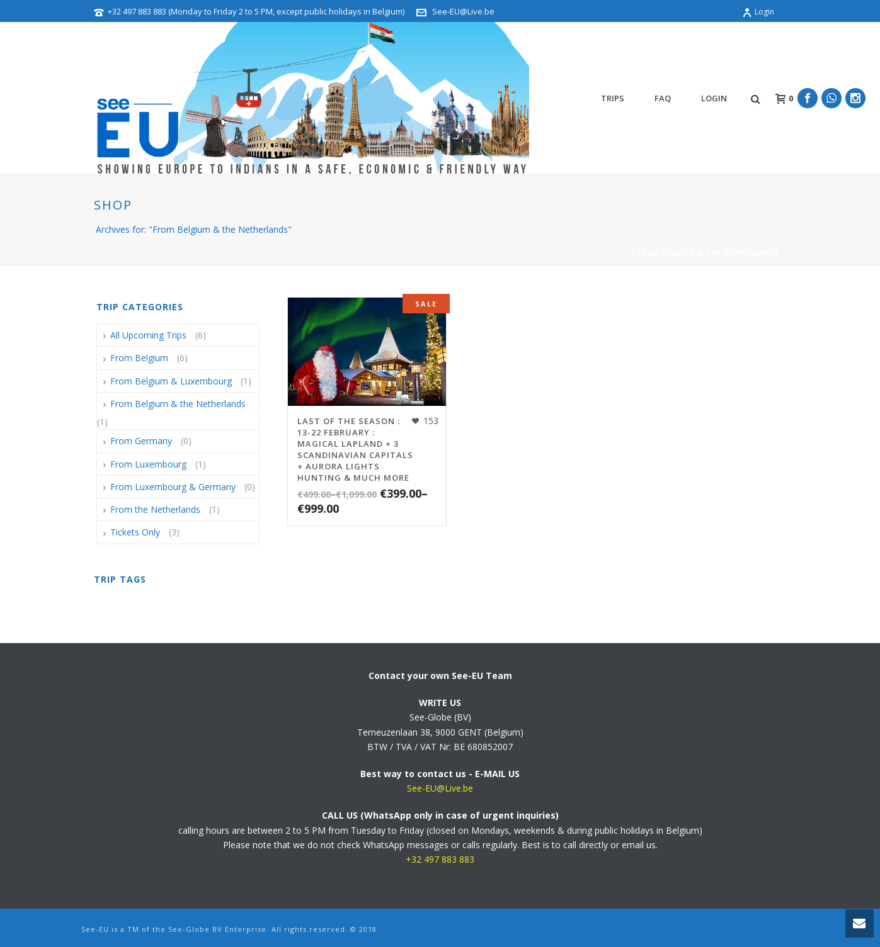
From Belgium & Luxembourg (171, 381)
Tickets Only (135, 532)
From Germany (141, 441)
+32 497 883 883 (440, 859)
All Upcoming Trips (148, 335)
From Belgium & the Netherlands (178, 404)
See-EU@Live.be (463, 11)
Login (758, 11)
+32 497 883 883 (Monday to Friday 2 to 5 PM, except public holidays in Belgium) (256, 11)
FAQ (662, 98)
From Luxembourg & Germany (173, 487)
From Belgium (139, 358)
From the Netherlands (155, 509)
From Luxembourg (148, 464)
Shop (618, 253)
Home (587, 253)
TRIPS (612, 98)
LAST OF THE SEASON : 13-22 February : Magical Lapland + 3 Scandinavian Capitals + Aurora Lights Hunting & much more (355, 449)
